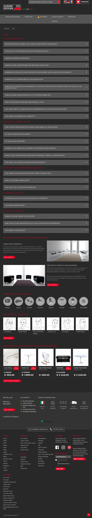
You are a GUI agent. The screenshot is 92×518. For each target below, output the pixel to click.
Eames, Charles (25, 441)
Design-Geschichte (43, 456)
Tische (5, 461)
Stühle (5, 450)
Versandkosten (42, 438)
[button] (46, 44)
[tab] (46, 44)
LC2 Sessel (6, 477)
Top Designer (24, 436)
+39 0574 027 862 (58, 429)
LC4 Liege (6, 480)
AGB (22, 466)
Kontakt (40, 459)
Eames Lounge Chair (8, 498)
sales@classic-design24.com (40, 429)
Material (23, 459)
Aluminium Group (7, 491)
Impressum (41, 466)
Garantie (40, 443)
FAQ (13, 28)
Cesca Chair (6, 486)
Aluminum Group (7, 454)
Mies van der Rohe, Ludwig (28, 443)
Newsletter (41, 461)
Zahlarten (40, 441)
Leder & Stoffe (42, 447)
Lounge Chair (6, 484)
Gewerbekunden (42, 452)
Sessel (5, 438)
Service (40, 436)
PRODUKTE (28, 17)
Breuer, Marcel (25, 450)
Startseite (6, 28)
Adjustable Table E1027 (9, 482)
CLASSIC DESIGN (57, 17)
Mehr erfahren (8, 257)
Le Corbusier (24, 438)
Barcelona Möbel (8, 500)
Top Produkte (7, 475)
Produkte (5, 436)
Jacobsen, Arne (25, 445)
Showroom (41, 450)
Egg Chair (5, 489)
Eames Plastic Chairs (8, 496)
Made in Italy (24, 461)
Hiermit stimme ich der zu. (63, 462)
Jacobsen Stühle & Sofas (10, 502)
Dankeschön (24, 468)
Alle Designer (8, 338)
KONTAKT (55, 21)
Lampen (5, 463)
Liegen (5, 445)
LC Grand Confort (7, 493)
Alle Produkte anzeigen (11, 381)
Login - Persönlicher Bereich (45, 454)
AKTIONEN (42, 17)
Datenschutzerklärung (63, 463)
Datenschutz (41, 463)
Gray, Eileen (24, 447)
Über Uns (23, 454)
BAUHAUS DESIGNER (12, 17)
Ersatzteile (6, 466)
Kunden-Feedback (25, 464)
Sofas (4, 443)
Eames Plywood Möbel (9, 505)
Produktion (23, 457)
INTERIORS (71, 17)
